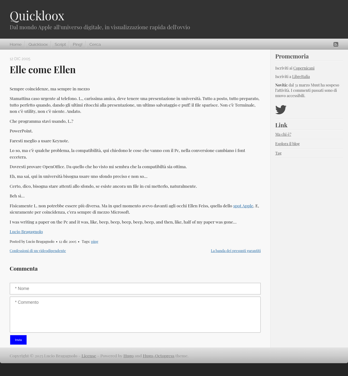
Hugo (128, 355)
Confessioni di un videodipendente (38, 250)
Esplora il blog (287, 143)
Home (16, 44)
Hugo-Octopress (158, 355)
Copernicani (304, 68)
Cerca (95, 44)
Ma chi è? (283, 134)
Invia (18, 340)
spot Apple (243, 205)
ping (94, 241)
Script (60, 44)
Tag (278, 153)
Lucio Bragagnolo (26, 231)
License (88, 355)
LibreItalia (301, 76)
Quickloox (37, 15)
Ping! (77, 44)
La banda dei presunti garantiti (236, 250)
